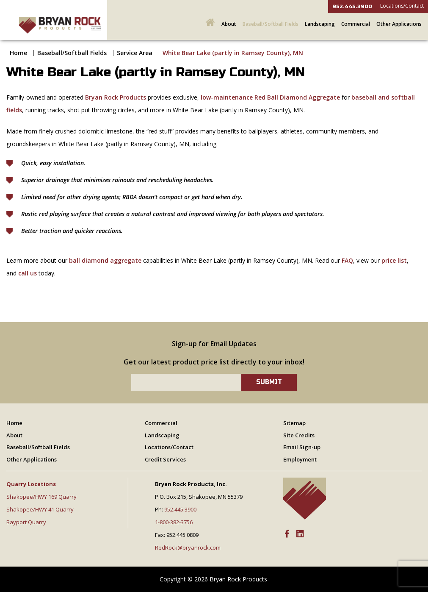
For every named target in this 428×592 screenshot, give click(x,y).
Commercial (355, 24)
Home (18, 53)
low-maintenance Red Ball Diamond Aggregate (270, 97)
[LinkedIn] (300, 534)
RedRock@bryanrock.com (188, 547)
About (228, 24)
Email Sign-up (301, 447)
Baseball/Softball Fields (270, 24)
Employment (300, 459)
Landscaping (320, 24)
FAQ (347, 260)
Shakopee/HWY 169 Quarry (41, 496)
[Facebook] (286, 534)
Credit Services (165, 459)
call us (27, 273)
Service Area (134, 53)
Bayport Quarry (26, 522)
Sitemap (294, 423)
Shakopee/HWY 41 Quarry (40, 509)
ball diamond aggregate (105, 260)
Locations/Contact (402, 5)
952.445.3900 (352, 6)
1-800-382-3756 (174, 522)
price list (394, 260)
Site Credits (299, 435)
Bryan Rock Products (115, 97)
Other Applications (399, 24)
